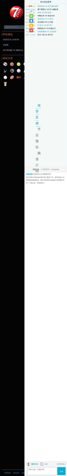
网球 (19, 64)
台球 (12, 71)
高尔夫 (5, 77)
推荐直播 (38, 114)
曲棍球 (5, 71)
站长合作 (16, 473)
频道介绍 (38, 162)
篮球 (12, 64)
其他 (5, 84)
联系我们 (8, 473)
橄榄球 (12, 77)
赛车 (19, 77)
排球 (19, 71)
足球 (5, 64)
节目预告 (38, 138)
